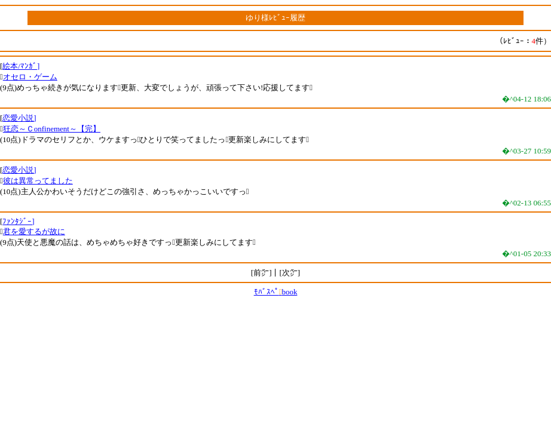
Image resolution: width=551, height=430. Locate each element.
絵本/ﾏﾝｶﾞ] (20, 66)
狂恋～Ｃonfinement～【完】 (51, 128)
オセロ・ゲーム (30, 76)
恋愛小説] (19, 117)
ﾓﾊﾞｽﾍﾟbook (276, 291)
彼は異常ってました (38, 180)
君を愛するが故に (34, 231)
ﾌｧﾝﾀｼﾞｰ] (18, 221)
